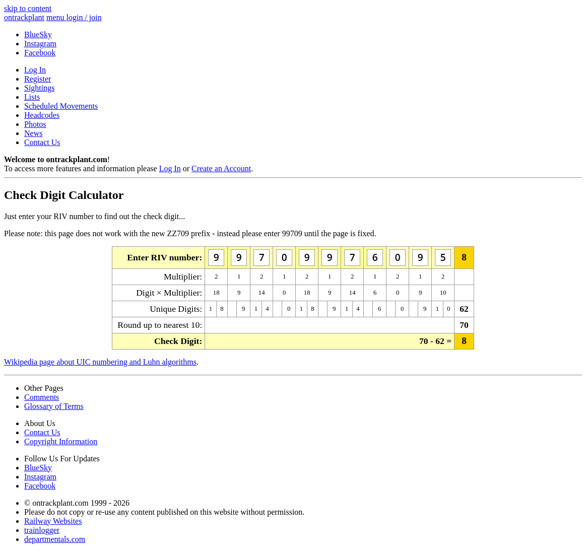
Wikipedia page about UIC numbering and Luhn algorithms (100, 362)
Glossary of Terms (54, 406)
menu (56, 17)
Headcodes (41, 115)
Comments (41, 397)
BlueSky (38, 34)
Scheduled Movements (61, 106)
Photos (35, 124)
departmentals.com (54, 539)
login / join (84, 17)
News (33, 133)
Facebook (39, 52)
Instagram (40, 43)
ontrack (24, 17)
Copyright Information (60, 441)
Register (37, 79)
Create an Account (221, 168)
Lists (32, 97)
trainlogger (41, 530)
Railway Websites (53, 521)
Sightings (39, 88)
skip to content (27, 8)
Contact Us (42, 142)
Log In (35, 69)
